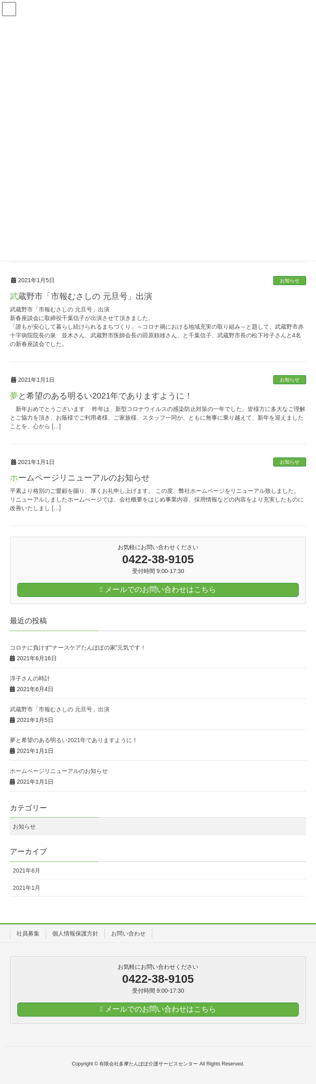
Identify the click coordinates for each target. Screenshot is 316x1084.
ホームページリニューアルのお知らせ (80, 477)
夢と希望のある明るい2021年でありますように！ (101, 395)
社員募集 (28, 933)
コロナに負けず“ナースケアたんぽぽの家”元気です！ (78, 647)
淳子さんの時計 (30, 678)
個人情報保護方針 (75, 933)
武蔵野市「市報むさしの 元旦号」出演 (81, 296)
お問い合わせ (128, 933)
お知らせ (290, 280)
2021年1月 (26, 887)
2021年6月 (26, 870)
